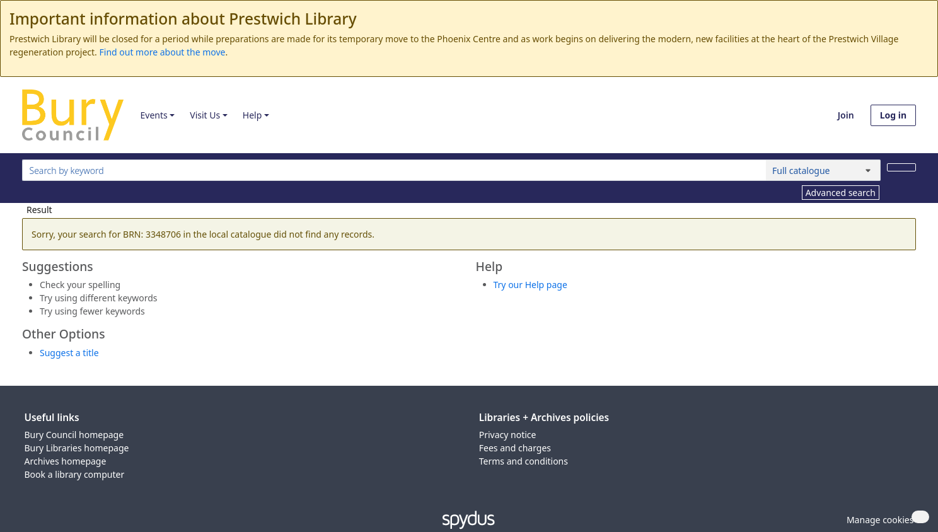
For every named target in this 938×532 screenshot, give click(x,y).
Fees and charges (515, 448)
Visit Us (205, 115)
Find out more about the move (163, 52)
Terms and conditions (523, 461)
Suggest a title (69, 353)
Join (846, 115)
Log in (893, 115)
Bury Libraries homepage (77, 448)
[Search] (901, 167)
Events (153, 115)
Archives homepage (66, 461)
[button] (878, 519)
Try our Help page (530, 285)
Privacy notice (507, 435)
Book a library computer (75, 474)
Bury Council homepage (74, 435)
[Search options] (823, 170)
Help (252, 115)
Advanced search (841, 193)
